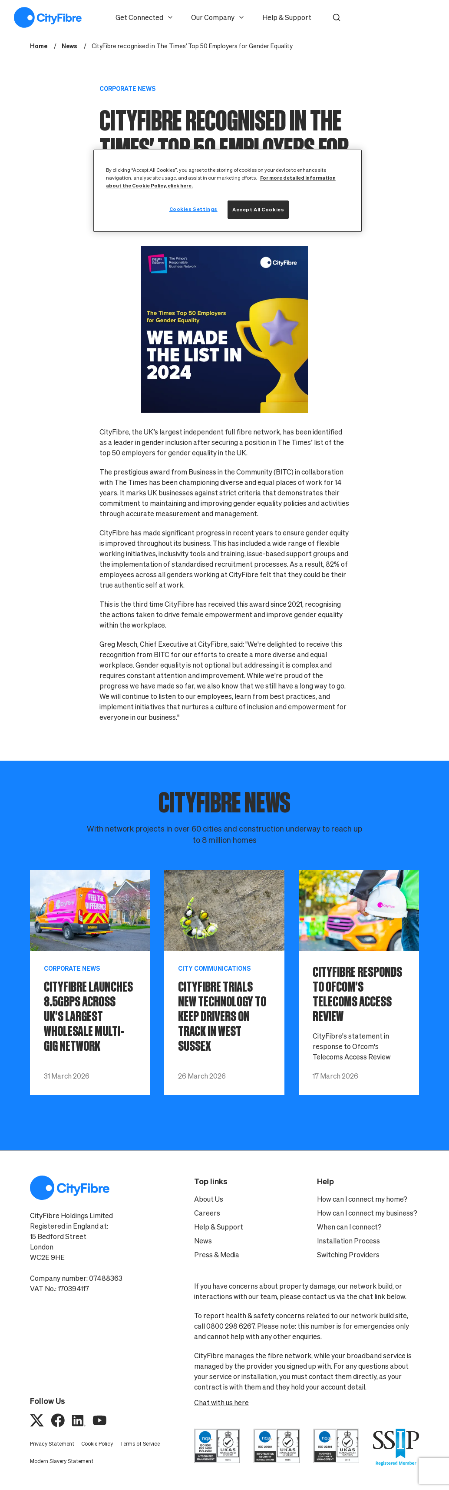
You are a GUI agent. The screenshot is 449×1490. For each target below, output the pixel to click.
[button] (336, 17)
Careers (207, 1213)
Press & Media (216, 1255)
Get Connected (145, 17)
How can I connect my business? (367, 1213)
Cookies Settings (193, 209)
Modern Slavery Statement (61, 1461)
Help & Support (286, 17)
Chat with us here (221, 1402)
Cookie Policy (97, 1444)
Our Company (218, 17)
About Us (208, 1199)
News (203, 1241)
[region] (227, 190)
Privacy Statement (52, 1444)
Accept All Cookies (258, 209)
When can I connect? (349, 1227)
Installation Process (348, 1241)
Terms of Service (140, 1444)
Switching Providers (348, 1255)
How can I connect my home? (362, 1199)
